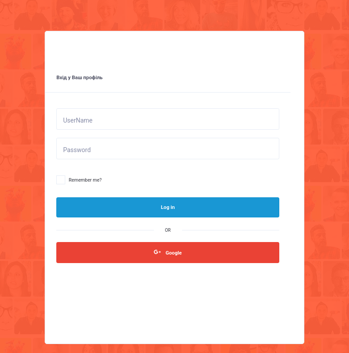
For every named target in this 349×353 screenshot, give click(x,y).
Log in (168, 207)
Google (167, 252)
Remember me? (78, 180)
